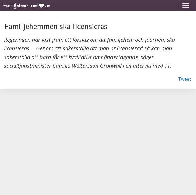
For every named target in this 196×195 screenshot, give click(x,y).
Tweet (184, 79)
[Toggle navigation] (185, 5)
